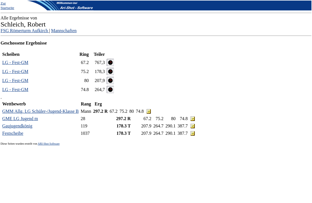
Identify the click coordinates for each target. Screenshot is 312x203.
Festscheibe (12, 133)
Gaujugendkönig (17, 125)
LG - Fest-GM (15, 62)
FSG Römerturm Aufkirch (25, 30)
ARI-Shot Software (49, 143)
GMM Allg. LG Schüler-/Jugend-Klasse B (40, 111)
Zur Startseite (7, 5)
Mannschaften (64, 30)
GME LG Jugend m (20, 118)
